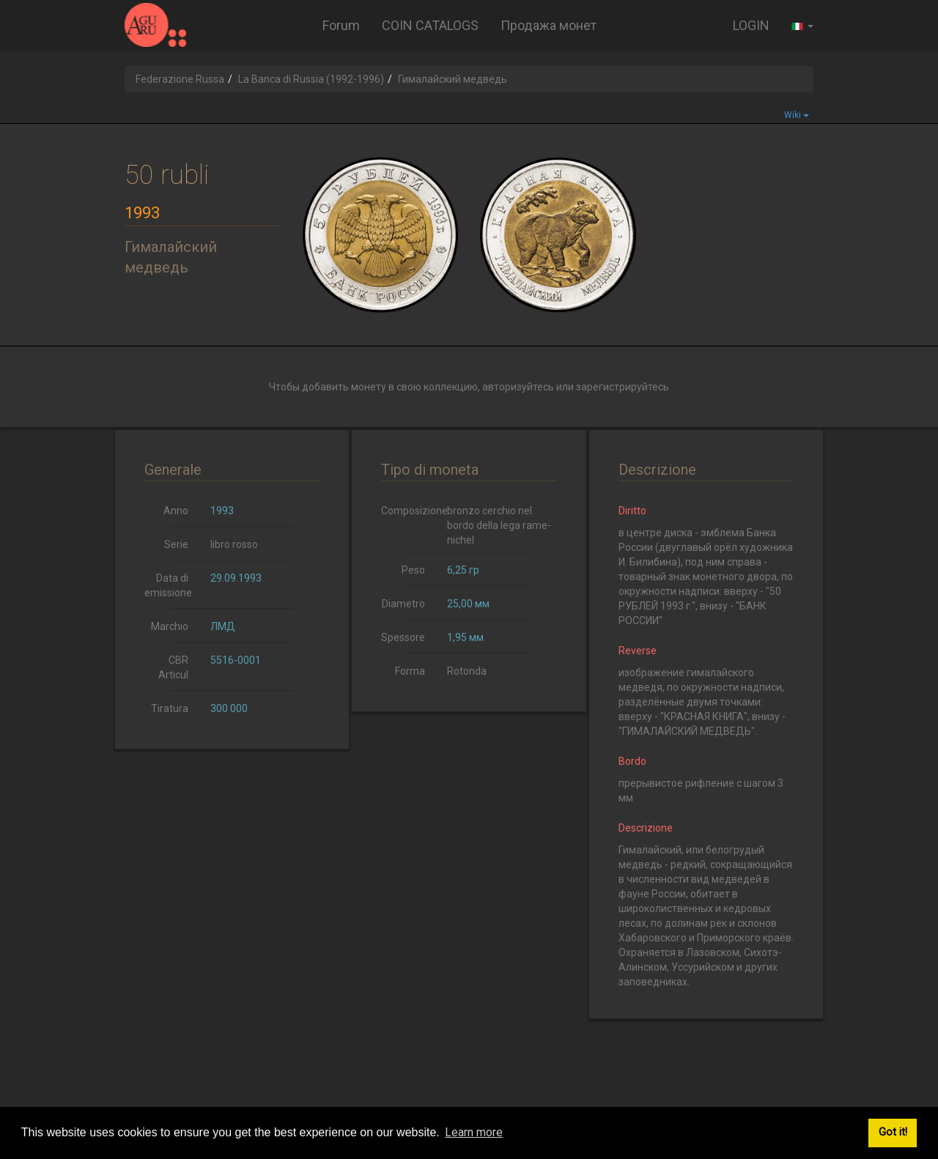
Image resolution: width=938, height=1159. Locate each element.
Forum (341, 25)
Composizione (408, 510)
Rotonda (467, 671)
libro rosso (234, 544)
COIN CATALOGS (430, 25)
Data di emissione (168, 585)
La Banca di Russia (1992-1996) (311, 79)
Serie (176, 544)
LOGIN (751, 25)
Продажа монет (549, 25)
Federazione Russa (180, 79)
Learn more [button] (474, 1132)
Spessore (403, 637)
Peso (413, 570)
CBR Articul (173, 667)
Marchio (169, 626)
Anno (175, 510)
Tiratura (169, 708)
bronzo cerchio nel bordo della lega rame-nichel (499, 525)
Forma (410, 671)
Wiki (796, 115)
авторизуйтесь (518, 387)
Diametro (403, 604)
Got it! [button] (893, 1132)
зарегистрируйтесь (622, 387)
